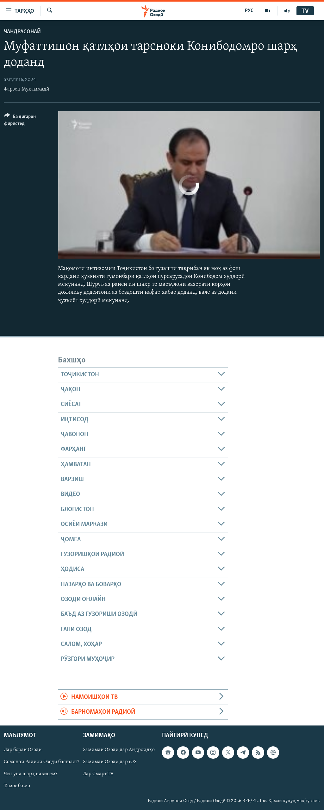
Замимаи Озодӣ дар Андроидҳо (119, 750)
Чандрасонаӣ (22, 32)
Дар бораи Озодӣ (23, 750)
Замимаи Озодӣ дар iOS (110, 762)
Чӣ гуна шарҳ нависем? (30, 774)
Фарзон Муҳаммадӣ (26, 89)
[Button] (27, 121)
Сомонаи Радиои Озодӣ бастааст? (41, 762)
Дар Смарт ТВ (98, 774)
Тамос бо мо (17, 786)
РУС (249, 10)
